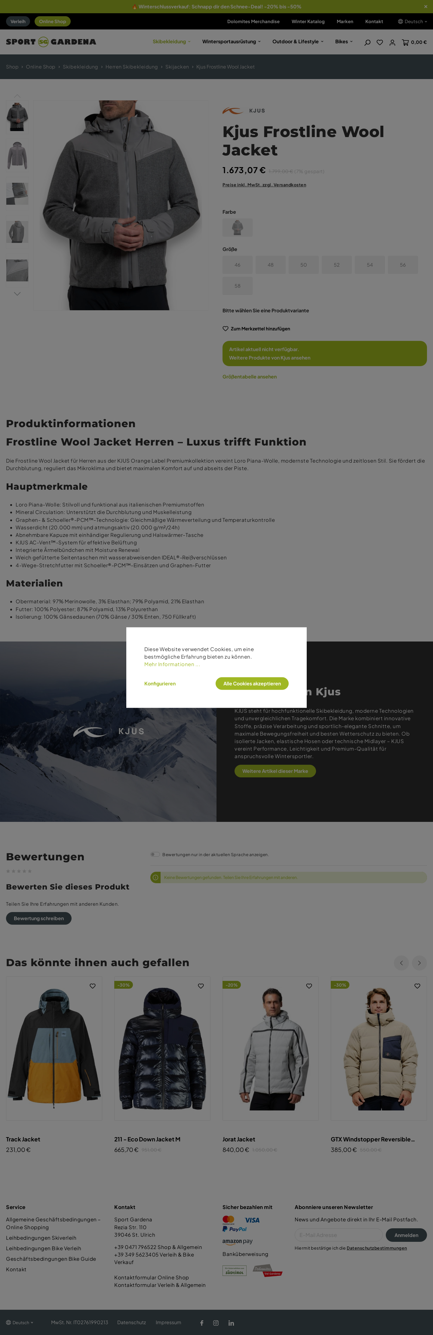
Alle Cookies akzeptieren (252, 683)
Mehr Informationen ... (172, 664)
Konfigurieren (160, 683)
